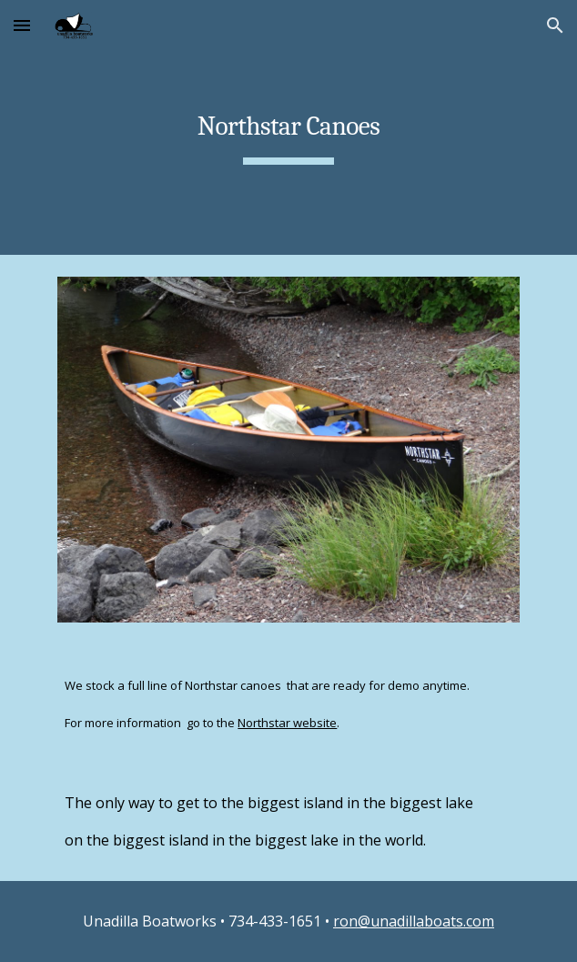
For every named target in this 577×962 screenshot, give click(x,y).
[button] (22, 25)
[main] (288, 127)
